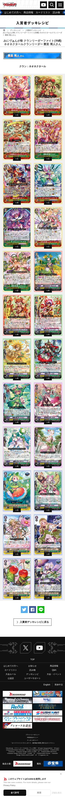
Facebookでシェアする (32, 609)
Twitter (25, 647)
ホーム (4, 30)
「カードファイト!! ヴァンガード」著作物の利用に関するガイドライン (32, 743)
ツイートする (24, 609)
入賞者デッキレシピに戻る (34, 622)
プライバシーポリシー (33, 735)
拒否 (39, 793)
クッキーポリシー (32, 740)
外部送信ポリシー (32, 737)
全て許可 (15, 793)
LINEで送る (40, 609)
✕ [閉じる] (61, 774)
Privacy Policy (9, 785)
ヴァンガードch (43, 4)
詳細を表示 (57, 793)
